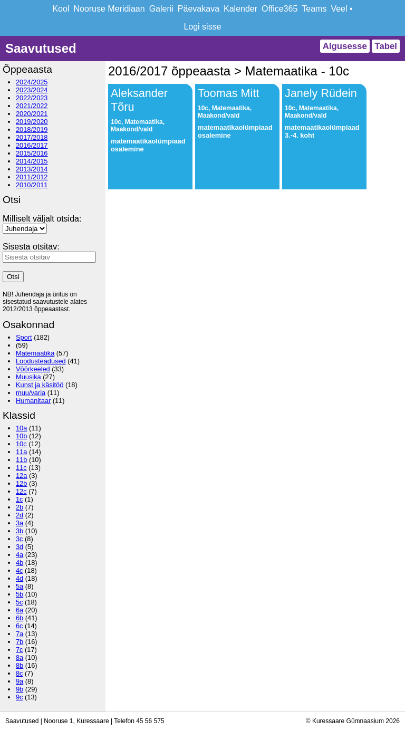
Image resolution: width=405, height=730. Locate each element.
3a (19, 523)
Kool (60, 8)
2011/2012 (32, 177)
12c (21, 491)
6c (19, 626)
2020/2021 (32, 114)
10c (21, 444)
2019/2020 (32, 122)
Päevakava (198, 8)
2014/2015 (32, 161)
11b (21, 460)
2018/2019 (32, 129)
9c (19, 697)
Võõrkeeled (33, 369)
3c (19, 539)
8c (19, 673)
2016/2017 (32, 145)
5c (19, 602)
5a (19, 586)
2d (19, 515)
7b (19, 642)
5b (19, 594)
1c (19, 499)
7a (19, 634)
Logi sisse (202, 26)
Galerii (161, 8)
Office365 (279, 8)
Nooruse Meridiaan (108, 8)
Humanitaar (33, 401)
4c (19, 570)
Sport (24, 337)
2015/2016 (32, 153)
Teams (314, 8)
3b (19, 531)
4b (19, 562)
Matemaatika (35, 353)
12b (21, 483)
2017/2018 (32, 137)
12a (21, 475)
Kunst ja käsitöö (39, 385)
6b (19, 618)
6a (19, 610)
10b (21, 436)
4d (19, 578)
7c (19, 650)
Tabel (385, 46)
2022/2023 (32, 98)
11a (21, 452)
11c (21, 468)
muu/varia (30, 393)
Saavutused (40, 48)
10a (21, 428)
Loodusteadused (41, 361)
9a (19, 681)
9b (19, 689)
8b (19, 665)
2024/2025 (32, 82)
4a (19, 555)
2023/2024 (32, 90)
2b (19, 507)
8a (19, 657)
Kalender (240, 8)
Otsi (13, 277)
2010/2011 (32, 185)
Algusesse (345, 46)
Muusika (28, 377)
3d (19, 547)
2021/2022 (32, 106)
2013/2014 (32, 169)
